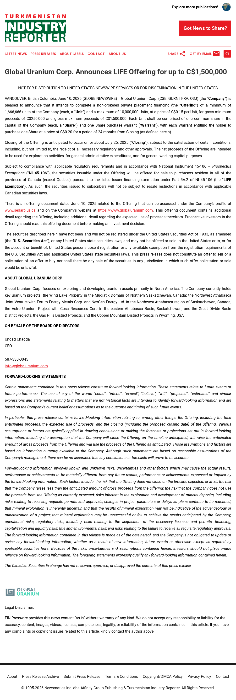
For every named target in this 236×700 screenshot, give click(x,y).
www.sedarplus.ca (20, 210)
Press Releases (43, 54)
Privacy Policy (199, 676)
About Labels (72, 54)
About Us (117, 54)
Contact (96, 54)
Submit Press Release (82, 676)
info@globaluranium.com (26, 366)
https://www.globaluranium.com (125, 210)
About (12, 676)
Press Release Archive (40, 676)
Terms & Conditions (121, 676)
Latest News (16, 54)
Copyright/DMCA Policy (163, 676)
